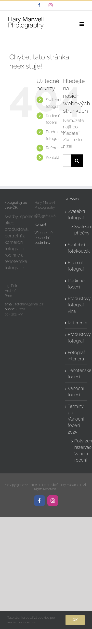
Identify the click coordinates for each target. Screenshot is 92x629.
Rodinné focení (76, 283)
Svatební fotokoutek (76, 248)
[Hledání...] (67, 160)
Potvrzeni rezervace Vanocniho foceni (78, 450)
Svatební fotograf (76, 214)
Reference (55, 148)
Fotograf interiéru (76, 355)
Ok (75, 620)
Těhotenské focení (76, 373)
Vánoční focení (76, 391)
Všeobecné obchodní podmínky (44, 238)
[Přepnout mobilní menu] (82, 24)
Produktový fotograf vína (76, 305)
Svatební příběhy (78, 229)
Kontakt (52, 157)
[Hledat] (77, 160)
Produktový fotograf (76, 337)
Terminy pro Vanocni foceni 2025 (76, 419)
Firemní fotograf (76, 266)
